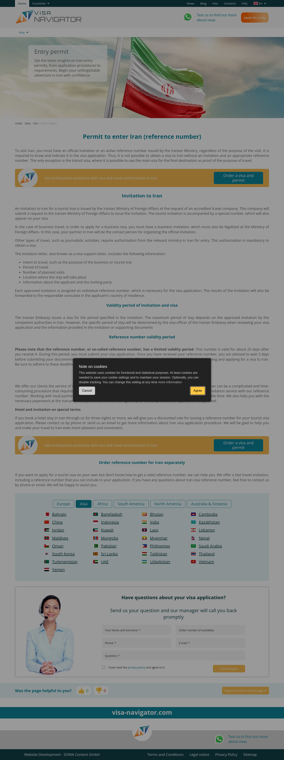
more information (170, 382)
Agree (197, 390)
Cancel (87, 390)
